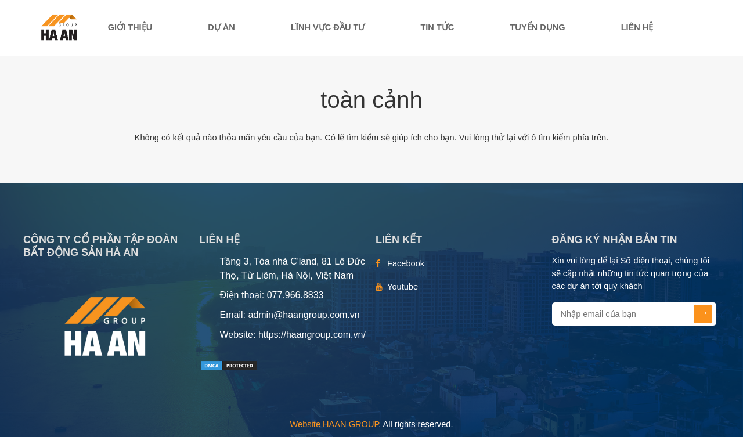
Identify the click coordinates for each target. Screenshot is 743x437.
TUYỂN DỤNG (537, 27)
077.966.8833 (295, 295)
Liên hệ (637, 27)
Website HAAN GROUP (334, 424)
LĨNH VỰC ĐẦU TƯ (328, 27)
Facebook (405, 263)
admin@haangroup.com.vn (303, 315)
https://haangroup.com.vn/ (312, 335)
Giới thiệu (130, 27)
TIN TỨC (437, 27)
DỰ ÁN (221, 27)
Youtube (402, 286)
